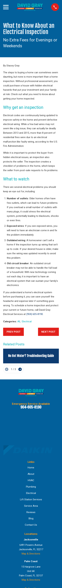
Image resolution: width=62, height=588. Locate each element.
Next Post (48, 331)
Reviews (30, 512)
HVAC (31, 480)
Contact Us (31, 524)
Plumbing (31, 486)
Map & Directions (31, 553)
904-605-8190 (31, 407)
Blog (31, 518)
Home (31, 467)
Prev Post (14, 331)
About (31, 473)
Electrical (27, 321)
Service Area (31, 505)
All (18, 321)
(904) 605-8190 (34, 314)
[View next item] (20, 369)
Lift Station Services (31, 499)
